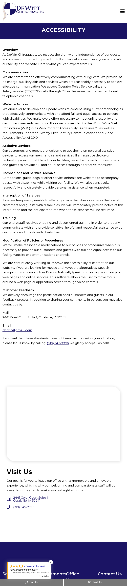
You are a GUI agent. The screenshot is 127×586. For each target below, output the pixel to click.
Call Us (31, 582)
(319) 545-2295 (58, 343)
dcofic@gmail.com (17, 330)
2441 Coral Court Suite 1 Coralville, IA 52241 (30, 499)
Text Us (95, 582)
